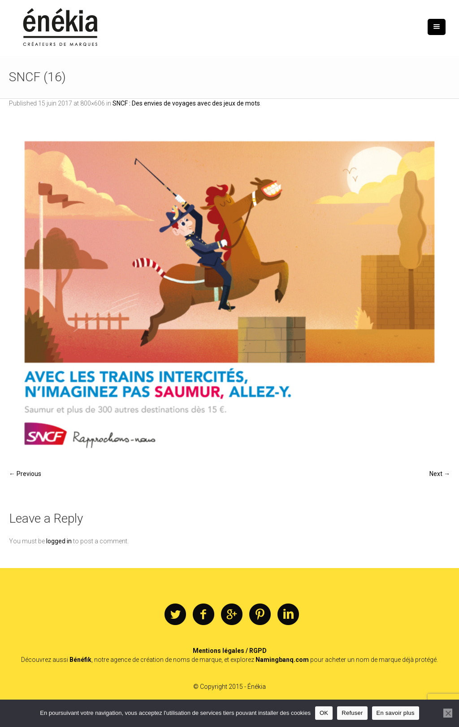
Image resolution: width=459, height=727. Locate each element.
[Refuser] (447, 713)
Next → (439, 473)
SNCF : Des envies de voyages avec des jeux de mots (186, 103)
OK (324, 712)
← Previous (25, 473)
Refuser (352, 712)
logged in (59, 541)
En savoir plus (396, 712)
